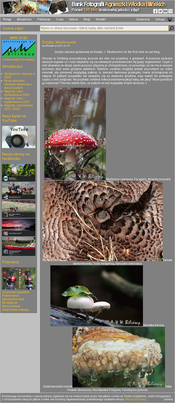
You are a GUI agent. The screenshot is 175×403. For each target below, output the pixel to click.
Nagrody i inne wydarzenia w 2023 (16, 100)
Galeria (73, 19)
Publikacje (44, 19)
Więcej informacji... (136, 399)
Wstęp (7, 19)
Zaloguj (160, 19)
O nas (60, 19)
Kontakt (101, 19)
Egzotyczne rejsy (13, 299)
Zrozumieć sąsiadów (15, 292)
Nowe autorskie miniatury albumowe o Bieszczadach (18, 84)
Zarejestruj (143, 19)
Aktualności (24, 19)
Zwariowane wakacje (15, 309)
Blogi (87, 19)
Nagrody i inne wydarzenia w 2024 (16, 93)
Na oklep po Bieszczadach (11, 304)
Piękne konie (10, 295)
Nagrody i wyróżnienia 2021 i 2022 (18, 107)
